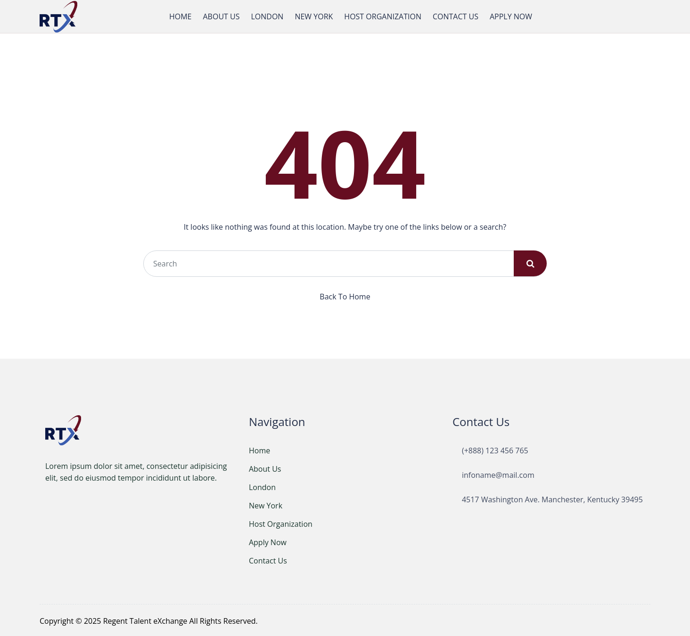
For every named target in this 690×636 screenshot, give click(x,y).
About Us (265, 467)
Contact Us (268, 559)
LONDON (267, 16)
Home (259, 449)
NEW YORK (314, 16)
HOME (180, 16)
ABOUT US (221, 16)
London (262, 486)
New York (265, 504)
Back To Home (345, 295)
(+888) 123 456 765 (495, 449)
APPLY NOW (511, 16)
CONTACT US (455, 16)
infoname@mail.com (498, 473)
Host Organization (280, 522)
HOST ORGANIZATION (382, 16)
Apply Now (268, 541)
